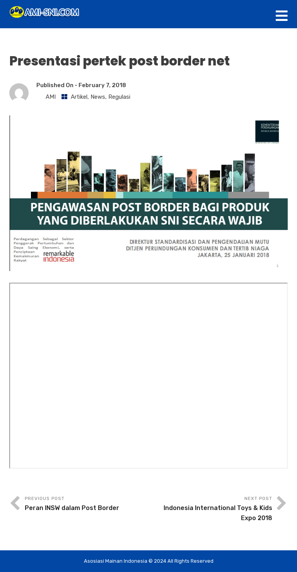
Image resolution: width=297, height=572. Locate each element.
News (97, 96)
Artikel (79, 96)
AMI (51, 96)
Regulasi (119, 96)
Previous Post (86, 504)
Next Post (210, 509)
